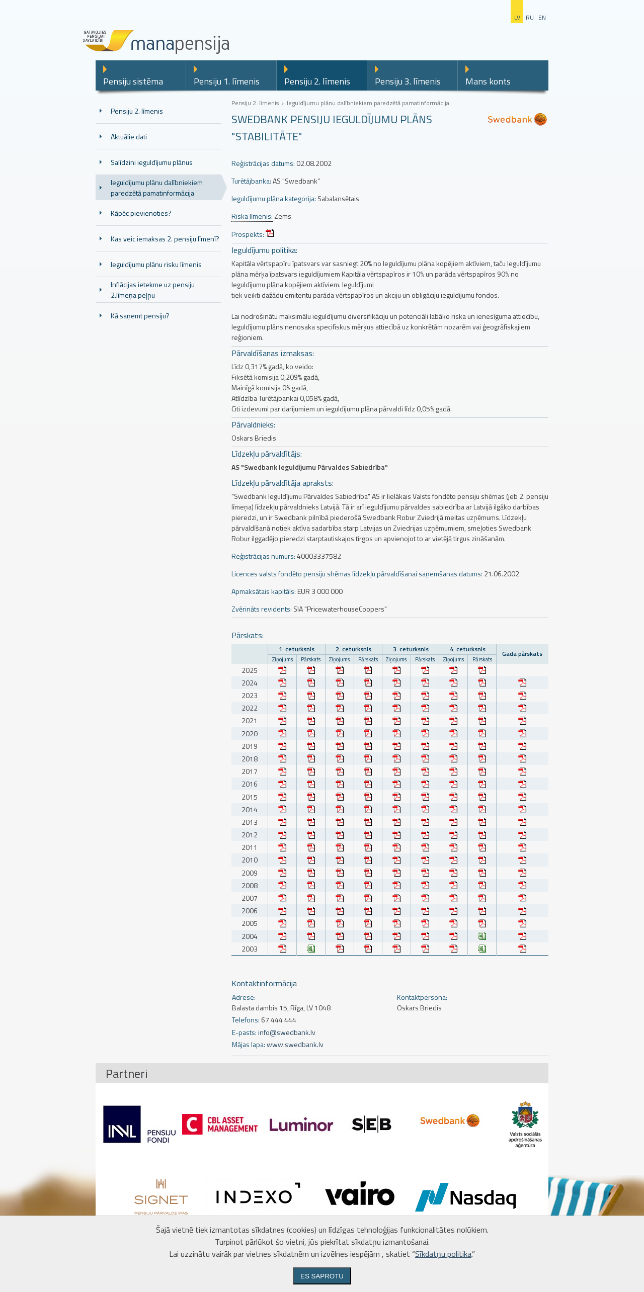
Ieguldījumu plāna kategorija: (273, 198)
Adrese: (244, 997)
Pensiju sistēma (133, 81)
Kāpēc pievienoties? (141, 213)
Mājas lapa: (248, 1044)
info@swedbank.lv (286, 1032)
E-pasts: (244, 1032)
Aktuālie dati (129, 136)
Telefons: (246, 1019)
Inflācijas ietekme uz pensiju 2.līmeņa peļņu (153, 289)
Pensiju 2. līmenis (317, 81)
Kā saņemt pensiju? (140, 315)
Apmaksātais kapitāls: (263, 591)
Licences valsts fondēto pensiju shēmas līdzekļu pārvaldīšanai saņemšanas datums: (356, 573)
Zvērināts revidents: (261, 609)
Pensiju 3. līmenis (408, 81)
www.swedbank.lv (295, 1044)
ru (530, 17)
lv (517, 17)
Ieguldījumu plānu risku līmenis (156, 264)
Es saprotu (322, 1276)
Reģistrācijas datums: (263, 163)
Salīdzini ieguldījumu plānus (152, 162)
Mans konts (488, 81)
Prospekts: (247, 234)
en (542, 17)
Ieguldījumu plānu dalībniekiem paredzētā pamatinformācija (157, 187)
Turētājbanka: (251, 181)
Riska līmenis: (252, 216)
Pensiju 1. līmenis (227, 81)
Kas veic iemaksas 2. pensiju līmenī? (165, 238)
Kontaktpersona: (422, 997)
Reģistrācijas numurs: (263, 556)
